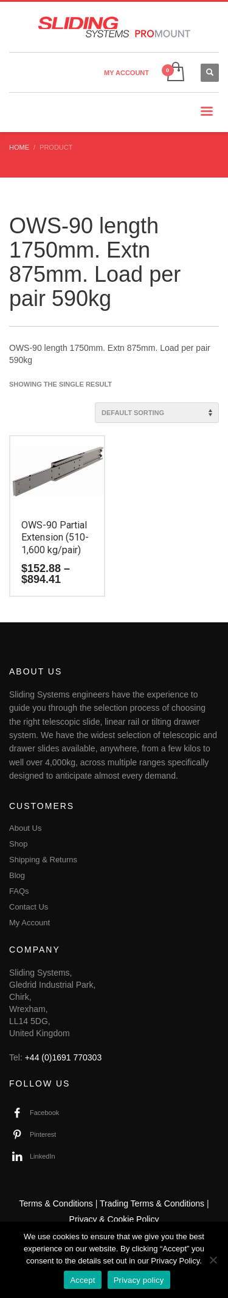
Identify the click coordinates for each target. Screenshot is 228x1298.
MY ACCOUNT (126, 72)
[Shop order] (157, 412)
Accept (82, 1280)
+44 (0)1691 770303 (63, 1057)
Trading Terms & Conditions (152, 1203)
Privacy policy (139, 1280)
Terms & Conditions (55, 1203)
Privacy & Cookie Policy (114, 1219)
